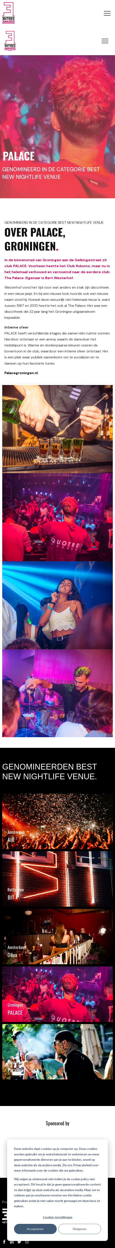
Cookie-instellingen (57, 1217)
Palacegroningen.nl (21, 373)
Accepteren (35, 1229)
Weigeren (80, 1229)
